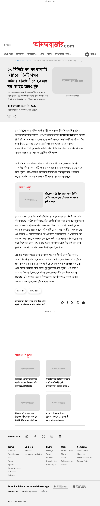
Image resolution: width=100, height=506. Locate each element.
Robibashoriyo (67, 461)
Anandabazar (19, 60)
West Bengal (13, 454)
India (29, 60)
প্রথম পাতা (8, 54)
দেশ (42, 54)
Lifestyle (49, 450)
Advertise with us (84, 457)
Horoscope (51, 464)
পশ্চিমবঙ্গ (32, 54)
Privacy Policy (83, 461)
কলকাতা (20, 54)
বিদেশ (49, 54)
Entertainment (14, 468)
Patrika (64, 464)
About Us (81, 454)
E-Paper (7, 45)
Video (63, 457)
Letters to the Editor (33, 454)
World (10, 461)
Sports (11, 464)
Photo (63, 454)
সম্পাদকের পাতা (63, 54)
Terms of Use (82, 450)
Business (12, 471)
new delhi (34, 290)
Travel (48, 454)
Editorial (28, 450)
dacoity (20, 290)
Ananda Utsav (67, 450)
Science (11, 475)
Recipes (49, 457)
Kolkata (11, 450)
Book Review (51, 461)
